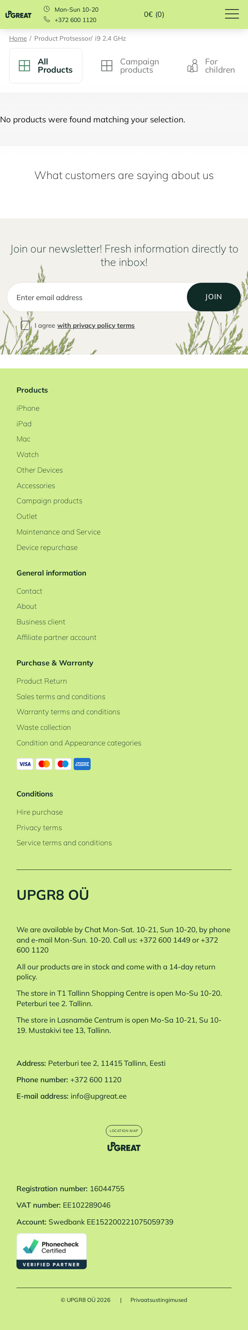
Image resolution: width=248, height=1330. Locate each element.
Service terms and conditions (64, 829)
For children (211, 65)
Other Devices (39, 455)
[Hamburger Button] (236, 14)
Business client (40, 608)
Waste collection (43, 713)
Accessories (35, 471)
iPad (24, 409)
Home (18, 38)
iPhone (27, 394)
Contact (29, 577)
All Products (46, 65)
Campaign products (130, 65)
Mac (23, 425)
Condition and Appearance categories (78, 728)
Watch (27, 440)
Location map (124, 1121)
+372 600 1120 (75, 20)
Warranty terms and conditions (68, 698)
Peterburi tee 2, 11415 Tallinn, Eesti (107, 1049)
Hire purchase (39, 797)
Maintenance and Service (58, 517)
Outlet (26, 502)
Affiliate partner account (56, 623)
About (26, 592)
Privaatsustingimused (159, 1300)
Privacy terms (39, 813)
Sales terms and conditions (60, 682)
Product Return (41, 666)
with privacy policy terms (96, 325)
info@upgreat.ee (99, 1082)
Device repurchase (47, 533)
